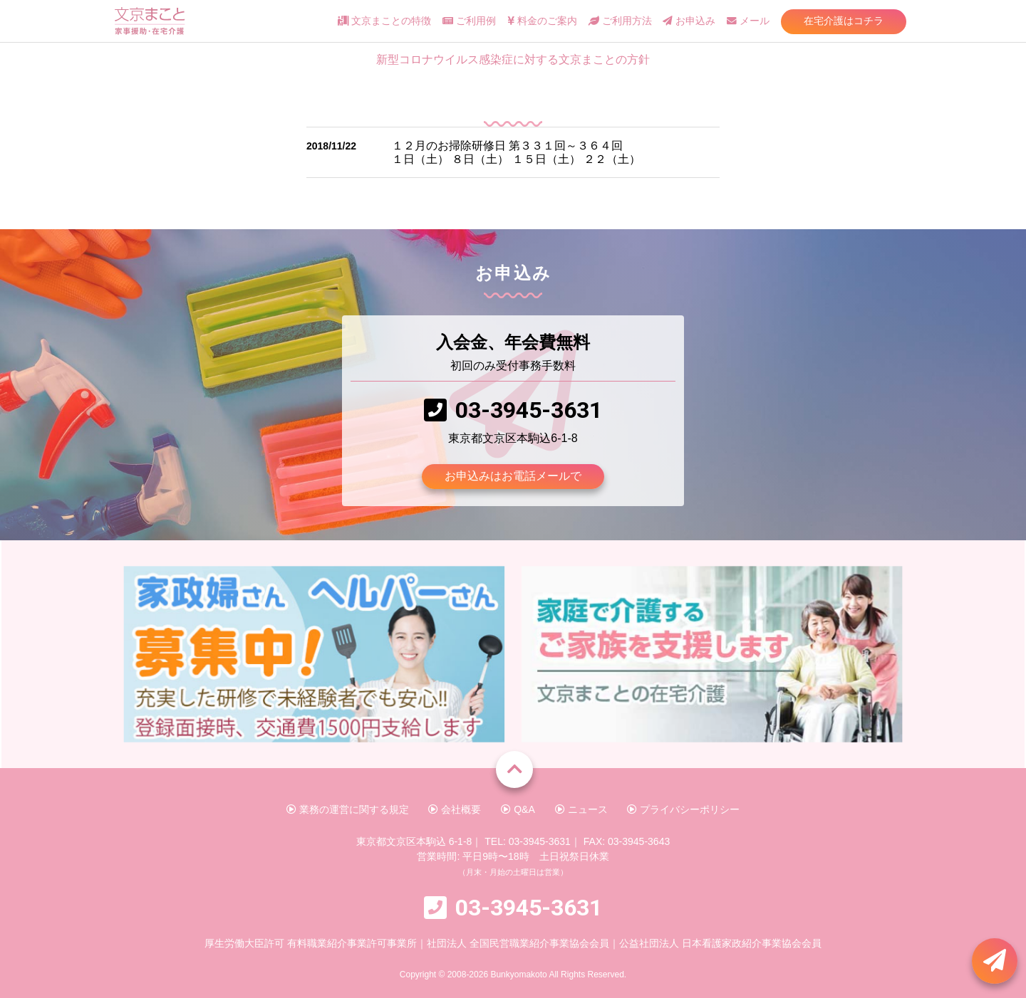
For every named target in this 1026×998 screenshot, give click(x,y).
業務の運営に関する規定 (347, 809)
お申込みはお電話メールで (513, 476)
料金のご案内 (542, 21)
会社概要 (454, 809)
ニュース (581, 809)
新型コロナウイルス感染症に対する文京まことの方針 (513, 59)
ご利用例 (469, 21)
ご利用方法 (620, 21)
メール (748, 21)
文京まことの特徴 (384, 21)
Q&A (517, 809)
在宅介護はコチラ (844, 20)
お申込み (689, 21)
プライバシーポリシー (683, 809)
